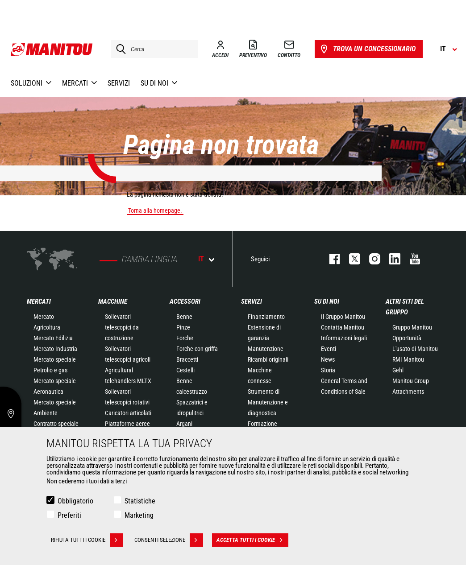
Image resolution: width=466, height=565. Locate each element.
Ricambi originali (268, 359)
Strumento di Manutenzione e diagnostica (268, 402)
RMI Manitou (408, 359)
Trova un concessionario (367, 49)
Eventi (328, 348)
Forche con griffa (197, 348)
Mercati (39, 301)
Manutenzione (265, 348)
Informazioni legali (344, 338)
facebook (330, 258)
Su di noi (326, 301)
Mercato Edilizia (53, 338)
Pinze (183, 327)
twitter (350, 258)
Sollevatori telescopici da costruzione (122, 327)
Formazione (262, 423)
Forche (184, 338)
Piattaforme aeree (127, 423)
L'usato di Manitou (415, 348)
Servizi (251, 301)
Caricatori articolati (128, 413)
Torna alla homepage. (155, 210)
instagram (370, 258)
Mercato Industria (55, 348)
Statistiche (140, 501)
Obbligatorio (75, 501)
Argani (184, 423)
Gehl (398, 370)
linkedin (390, 258)
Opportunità (406, 338)
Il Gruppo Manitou (343, 316)
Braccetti (187, 359)
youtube (410, 258)
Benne (184, 316)
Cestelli (185, 370)
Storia (328, 370)
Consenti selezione (168, 540)
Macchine (112, 301)
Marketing (139, 515)
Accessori (185, 301)
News (328, 359)
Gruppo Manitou (412, 327)
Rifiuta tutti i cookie (87, 540)
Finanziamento (266, 316)
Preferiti (69, 515)
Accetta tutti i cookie (252, 540)
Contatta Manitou (342, 327)
